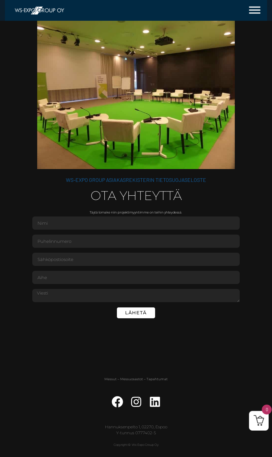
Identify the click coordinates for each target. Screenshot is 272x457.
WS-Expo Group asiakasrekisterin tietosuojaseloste (136, 180)
